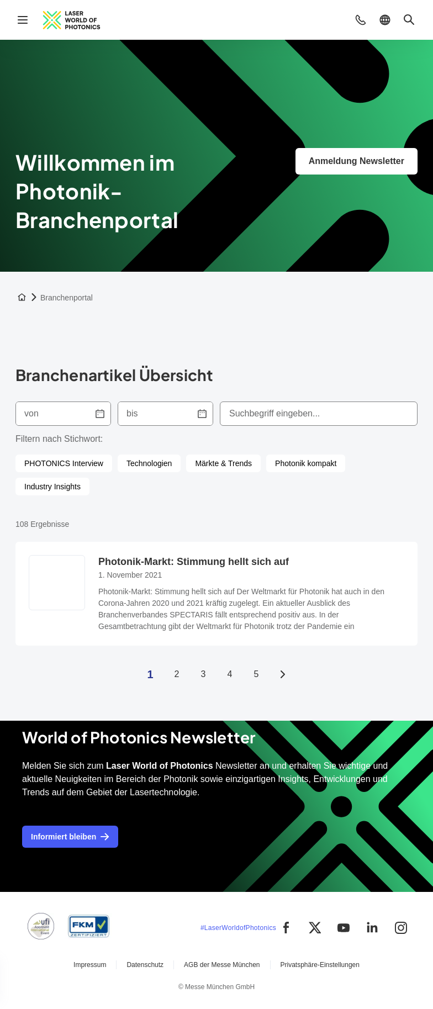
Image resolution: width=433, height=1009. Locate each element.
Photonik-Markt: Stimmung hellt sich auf (193, 561)
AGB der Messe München (222, 965)
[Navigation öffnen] (22, 20)
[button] (361, 20)
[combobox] (319, 414)
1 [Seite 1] (150, 674)
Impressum (89, 965)
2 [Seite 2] (177, 674)
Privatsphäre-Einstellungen (320, 965)
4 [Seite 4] (230, 674)
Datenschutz (144, 965)
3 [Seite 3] (203, 674)
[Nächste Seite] (283, 674)
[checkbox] (63, 463)
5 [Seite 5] (256, 674)
